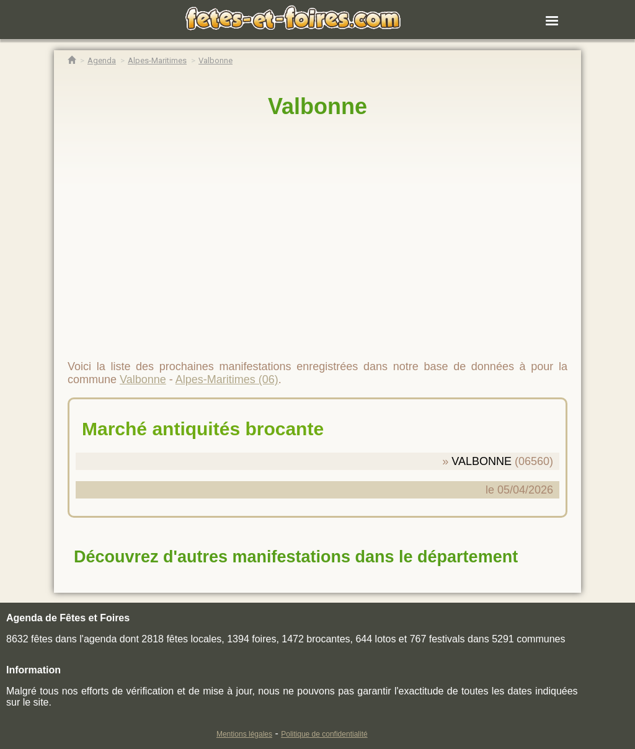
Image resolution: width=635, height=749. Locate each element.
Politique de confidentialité (324, 734)
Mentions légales (244, 734)
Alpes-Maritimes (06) (226, 379)
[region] (317, 234)
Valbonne (317, 106)
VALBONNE (481, 461)
